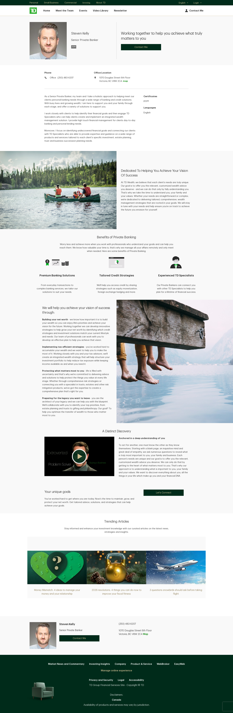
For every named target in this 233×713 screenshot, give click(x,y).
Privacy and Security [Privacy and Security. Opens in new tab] (101, 680)
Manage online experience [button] (116, 670)
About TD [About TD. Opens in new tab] (101, 3)
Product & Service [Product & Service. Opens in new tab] (141, 664)
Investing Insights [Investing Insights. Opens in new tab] (99, 664)
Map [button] (145, 634)
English (183, 3)
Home (46, 11)
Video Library (100, 11)
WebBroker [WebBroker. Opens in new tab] (163, 664)
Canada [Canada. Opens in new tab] (116, 700)
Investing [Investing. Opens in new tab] (86, 3)
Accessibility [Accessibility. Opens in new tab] (136, 680)
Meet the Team (65, 11)
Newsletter (120, 11)
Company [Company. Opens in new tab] (120, 664)
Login (197, 3)
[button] (79, 456)
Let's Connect (163, 492)
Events (83, 11)
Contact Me (193, 11)
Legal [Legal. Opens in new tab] (121, 680)
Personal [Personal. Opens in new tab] (34, 3)
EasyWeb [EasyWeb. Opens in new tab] (179, 664)
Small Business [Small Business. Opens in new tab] (51, 3)
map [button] (125, 81)
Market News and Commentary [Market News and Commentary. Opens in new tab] (66, 664)
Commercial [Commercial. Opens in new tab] (70, 3)
